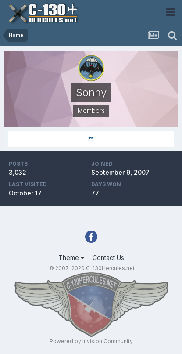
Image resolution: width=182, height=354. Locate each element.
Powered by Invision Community (91, 341)
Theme (71, 257)
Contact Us (108, 257)
